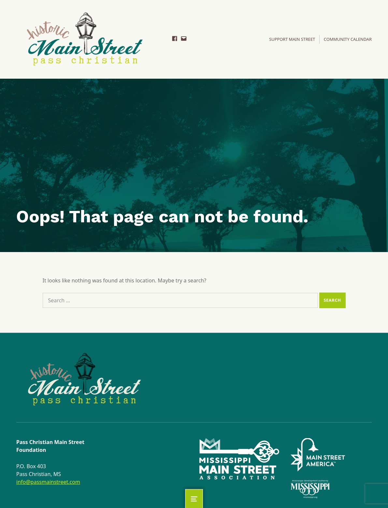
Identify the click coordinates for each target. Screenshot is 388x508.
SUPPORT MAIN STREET (292, 39)
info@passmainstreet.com (48, 481)
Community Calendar (348, 39)
